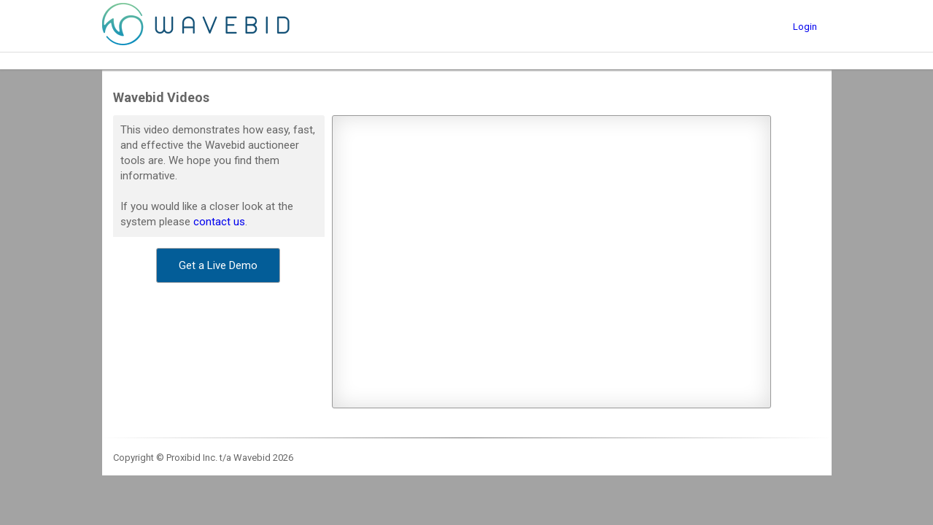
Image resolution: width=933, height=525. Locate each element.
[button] (218, 265)
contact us (219, 221)
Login (805, 26)
